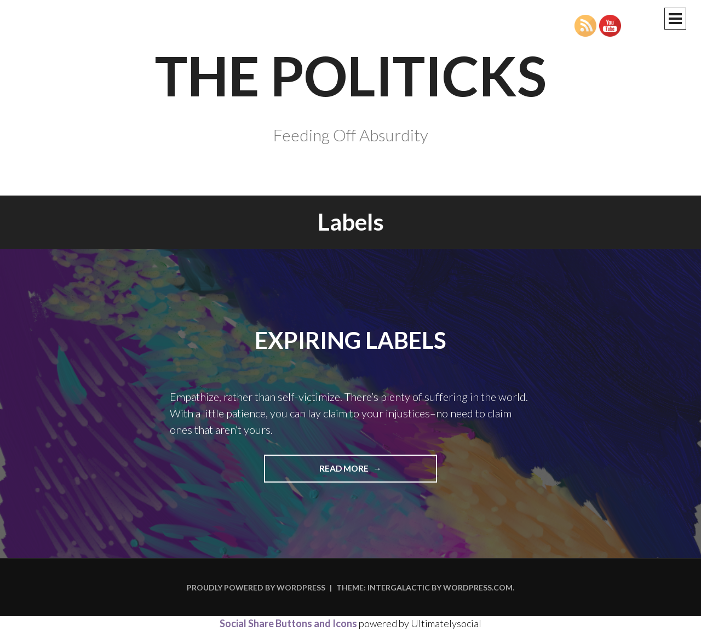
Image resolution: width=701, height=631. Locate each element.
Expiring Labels (350, 340)
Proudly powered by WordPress (256, 587)
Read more (365, 472)
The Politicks (351, 75)
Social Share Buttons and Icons (288, 623)
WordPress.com (478, 587)
